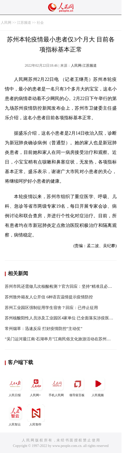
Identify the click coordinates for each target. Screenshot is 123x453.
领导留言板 (77, 386)
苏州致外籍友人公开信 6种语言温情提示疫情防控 (49, 297)
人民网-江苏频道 (84, 65)
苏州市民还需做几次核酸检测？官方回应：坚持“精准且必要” (59, 286)
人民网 (6, 23)
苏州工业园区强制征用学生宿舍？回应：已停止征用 (51, 307)
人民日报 (15, 386)
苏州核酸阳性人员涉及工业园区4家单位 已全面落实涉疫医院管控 (63, 318)
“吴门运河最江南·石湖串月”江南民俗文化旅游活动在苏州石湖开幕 (64, 339)
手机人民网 (57, 386)
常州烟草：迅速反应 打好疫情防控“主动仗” (43, 328)
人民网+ (36, 386)
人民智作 (36, 415)
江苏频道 (24, 23)
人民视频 (98, 386)
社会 (40, 23)
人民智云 (15, 415)
